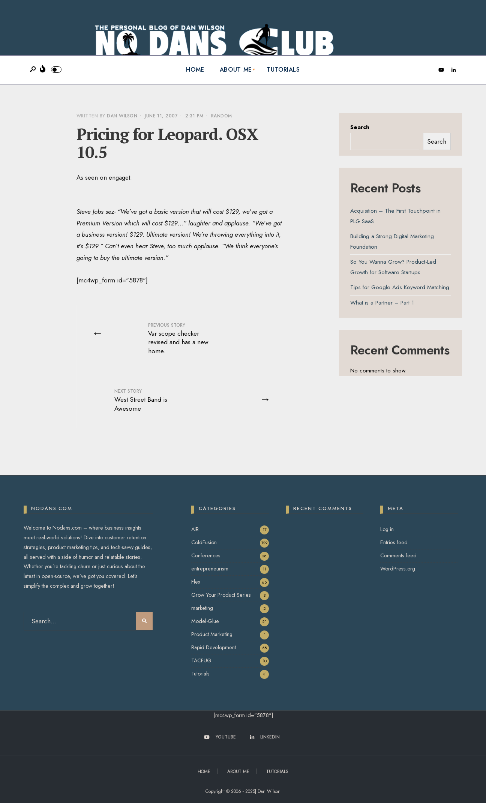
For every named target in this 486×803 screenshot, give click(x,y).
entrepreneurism (209, 568)
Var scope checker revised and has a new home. (178, 339)
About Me (236, 69)
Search (359, 127)
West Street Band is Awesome (140, 400)
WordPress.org (397, 568)
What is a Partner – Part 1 (382, 303)
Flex (195, 581)
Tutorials (283, 69)
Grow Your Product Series (221, 595)
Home (195, 69)
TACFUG (201, 660)
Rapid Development (213, 647)
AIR (195, 529)
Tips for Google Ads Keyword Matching (399, 287)
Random (221, 116)
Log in (387, 529)
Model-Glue (205, 621)
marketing (202, 608)
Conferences (205, 555)
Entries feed (394, 542)
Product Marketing (211, 634)
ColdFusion (204, 542)
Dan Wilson (122, 116)
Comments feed (398, 555)
